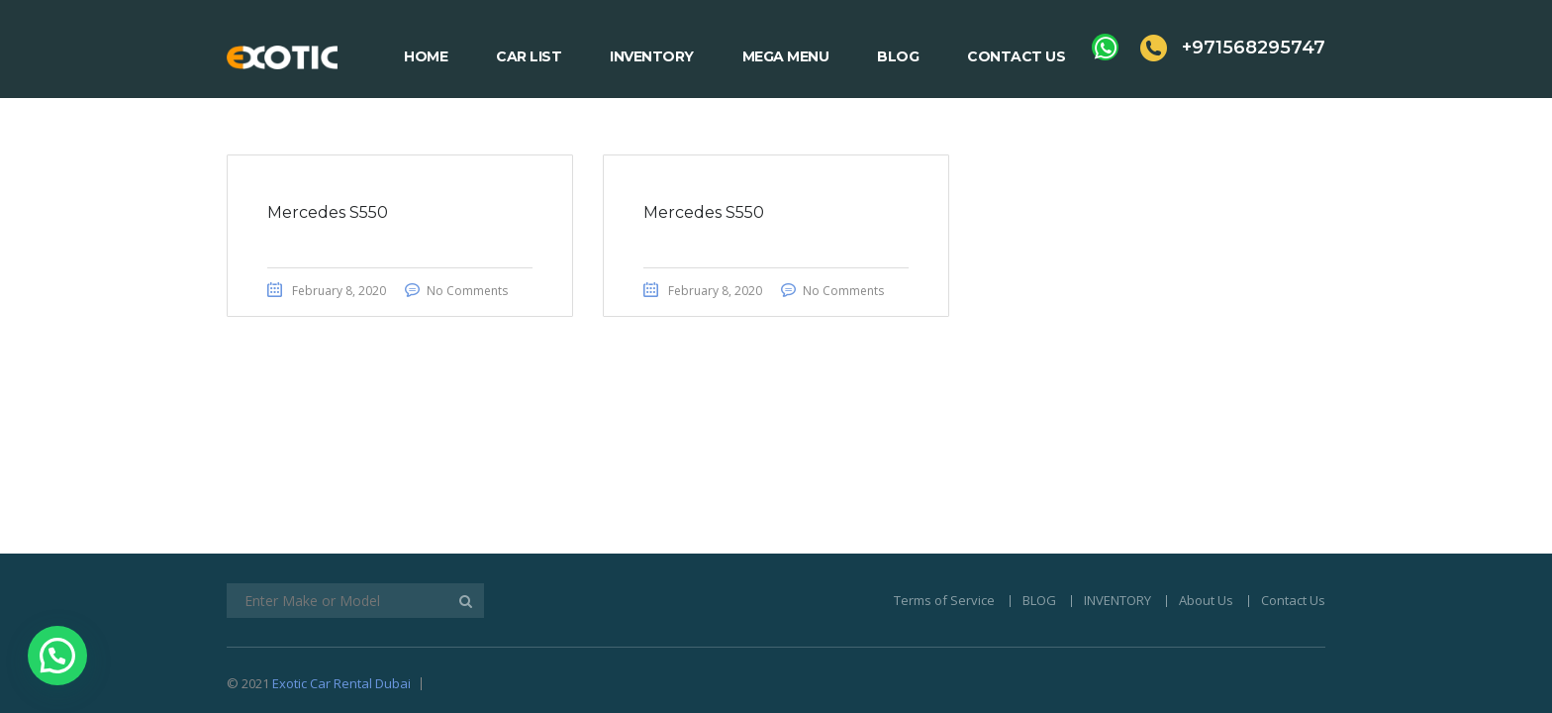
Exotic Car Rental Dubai (341, 560)
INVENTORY (1117, 477)
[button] (57, 655)
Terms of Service (944, 477)
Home (425, 56)
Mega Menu (785, 56)
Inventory (652, 56)
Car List (528, 56)
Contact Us (1016, 56)
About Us (1206, 477)
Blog (898, 56)
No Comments (467, 290)
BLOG (1039, 477)
